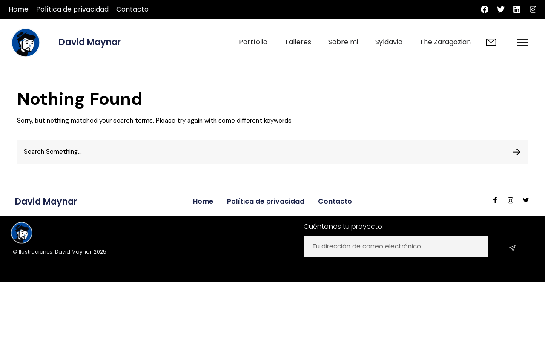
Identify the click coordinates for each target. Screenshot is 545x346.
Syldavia (388, 42)
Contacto (132, 9)
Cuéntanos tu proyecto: (344, 226)
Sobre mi (343, 42)
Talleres (297, 42)
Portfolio (253, 42)
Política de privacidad (72, 9)
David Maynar (90, 42)
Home (19, 9)
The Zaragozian (445, 42)
